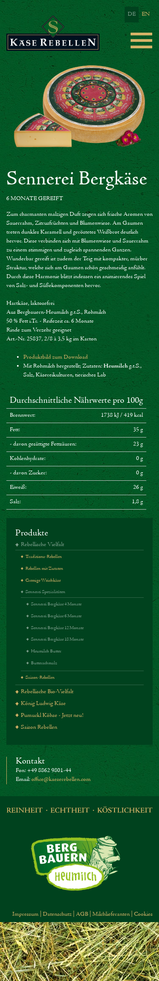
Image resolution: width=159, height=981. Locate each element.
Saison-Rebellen (40, 677)
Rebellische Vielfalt (42, 545)
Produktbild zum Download (55, 357)
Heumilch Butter (46, 651)
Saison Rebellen (39, 727)
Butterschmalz (44, 663)
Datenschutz (57, 914)
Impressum (25, 914)
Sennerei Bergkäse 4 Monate (56, 604)
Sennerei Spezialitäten (45, 592)
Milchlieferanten (111, 914)
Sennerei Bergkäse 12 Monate (57, 628)
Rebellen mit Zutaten (44, 568)
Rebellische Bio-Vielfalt (47, 692)
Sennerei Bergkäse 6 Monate (56, 616)
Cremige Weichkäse (43, 580)
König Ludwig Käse (43, 704)
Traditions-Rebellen (43, 557)
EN (146, 14)
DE (132, 14)
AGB (82, 914)
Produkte (31, 533)
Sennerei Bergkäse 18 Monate (57, 639)
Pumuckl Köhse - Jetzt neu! (52, 715)
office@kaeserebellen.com (61, 779)
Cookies (143, 914)
